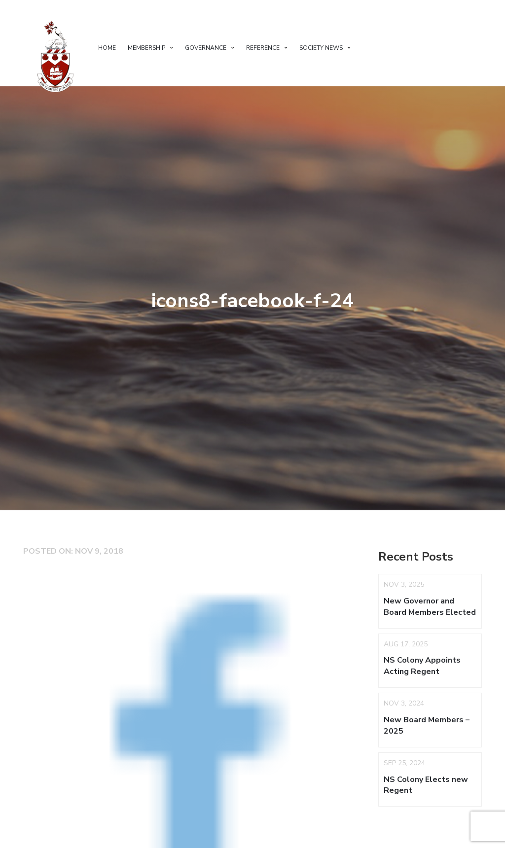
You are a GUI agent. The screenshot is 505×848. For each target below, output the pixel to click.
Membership (146, 48)
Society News (321, 48)
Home (107, 48)
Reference (263, 48)
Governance (205, 48)
